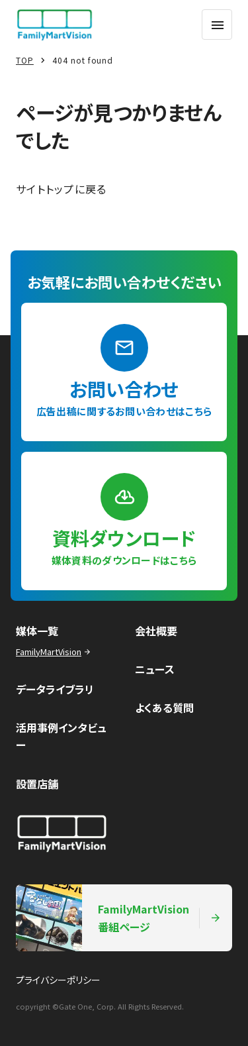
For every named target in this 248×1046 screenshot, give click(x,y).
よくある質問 (164, 707)
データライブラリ (55, 689)
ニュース (155, 669)
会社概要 (156, 631)
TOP (25, 60)
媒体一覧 (37, 631)
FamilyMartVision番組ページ (119, 917)
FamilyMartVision (54, 651)
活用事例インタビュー (61, 736)
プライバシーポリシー (58, 979)
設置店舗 (37, 784)
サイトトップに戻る (61, 189)
